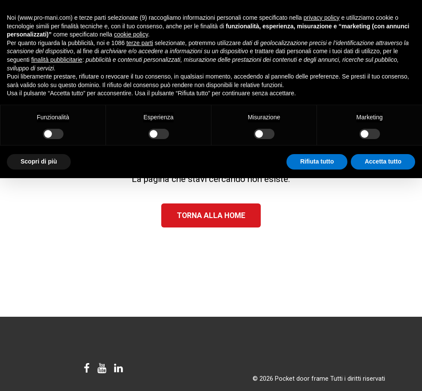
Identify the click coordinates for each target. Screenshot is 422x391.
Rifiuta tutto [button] (317, 161)
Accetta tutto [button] (383, 161)
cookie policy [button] (131, 34)
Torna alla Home (211, 215)
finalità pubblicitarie (56, 59)
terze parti (140, 42)
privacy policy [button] (322, 17)
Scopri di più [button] (39, 161)
